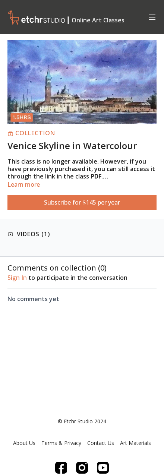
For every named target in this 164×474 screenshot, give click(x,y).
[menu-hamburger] (152, 17)
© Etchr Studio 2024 (82, 421)
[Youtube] (103, 468)
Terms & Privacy (61, 442)
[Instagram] (82, 468)
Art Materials (135, 442)
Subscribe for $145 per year (82, 202)
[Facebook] (61, 468)
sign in (17, 278)
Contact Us (100, 442)
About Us (24, 442)
